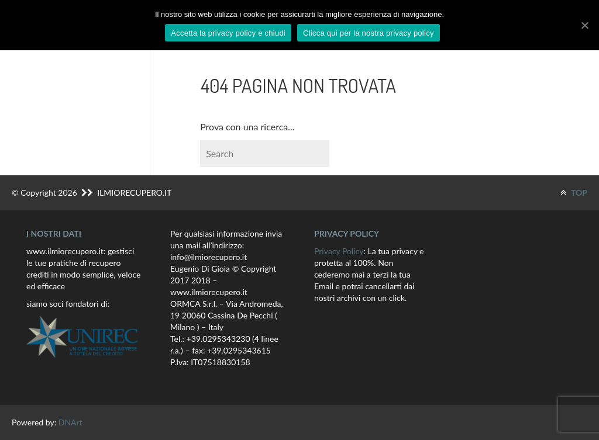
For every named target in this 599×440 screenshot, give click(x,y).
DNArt (70, 422)
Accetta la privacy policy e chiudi (228, 33)
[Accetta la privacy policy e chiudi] (584, 25)
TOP (573, 193)
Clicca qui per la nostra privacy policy (368, 33)
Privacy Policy (338, 251)
